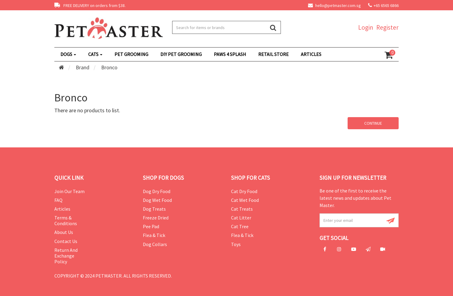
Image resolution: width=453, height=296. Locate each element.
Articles (62, 209)
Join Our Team (69, 191)
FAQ (58, 200)
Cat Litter (241, 218)
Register (387, 27)
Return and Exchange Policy (66, 256)
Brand (82, 67)
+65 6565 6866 (386, 5)
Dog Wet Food (157, 200)
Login (365, 27)
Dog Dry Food (156, 191)
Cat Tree (240, 226)
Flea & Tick (154, 235)
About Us (63, 232)
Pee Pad (151, 226)
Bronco (109, 67)
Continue (373, 123)
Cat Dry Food (244, 191)
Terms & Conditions (65, 220)
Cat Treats (242, 209)
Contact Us (65, 241)
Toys (236, 244)
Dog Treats (154, 209)
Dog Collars (155, 244)
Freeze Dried (156, 218)
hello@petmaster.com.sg (334, 5)
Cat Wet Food (245, 200)
